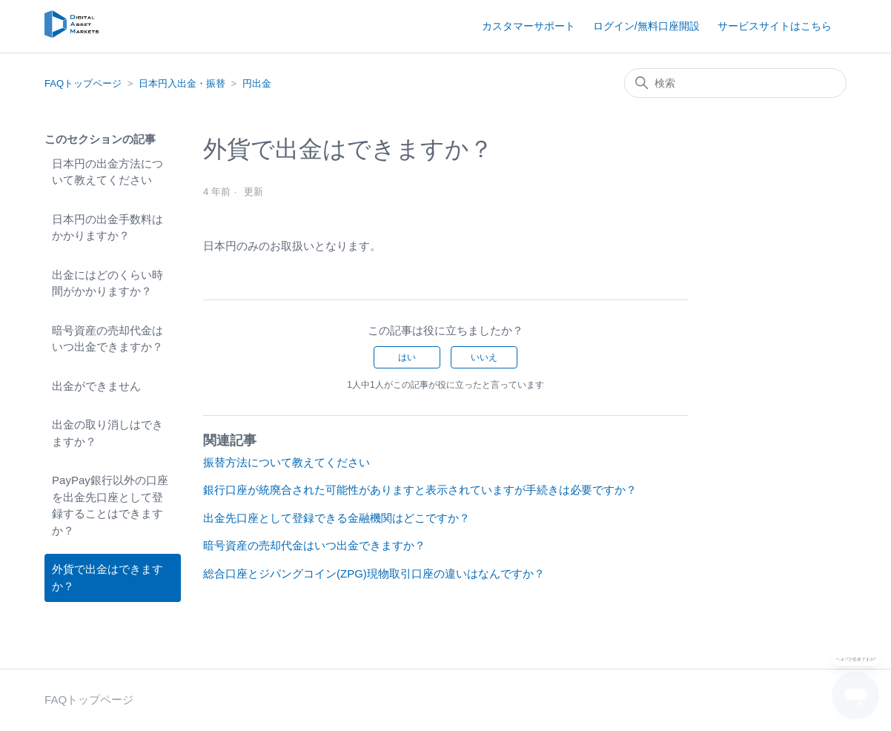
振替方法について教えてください (286, 462)
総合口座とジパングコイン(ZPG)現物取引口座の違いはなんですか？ (374, 573)
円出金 (256, 83)
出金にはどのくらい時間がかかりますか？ (107, 283)
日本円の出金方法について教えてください (107, 172)
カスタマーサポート (528, 26)
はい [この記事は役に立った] (407, 357)
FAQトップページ (83, 83)
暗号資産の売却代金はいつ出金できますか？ (107, 339)
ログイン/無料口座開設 (646, 26)
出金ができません (96, 386)
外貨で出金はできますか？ (107, 577)
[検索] (735, 83)
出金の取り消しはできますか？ (107, 433)
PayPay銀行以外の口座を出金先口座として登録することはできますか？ (110, 505)
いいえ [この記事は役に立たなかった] (484, 357)
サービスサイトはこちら (775, 26)
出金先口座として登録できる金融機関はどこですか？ (336, 518)
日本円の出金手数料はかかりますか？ (107, 227)
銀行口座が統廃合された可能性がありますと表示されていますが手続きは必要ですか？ (420, 489)
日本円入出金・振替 (182, 83)
